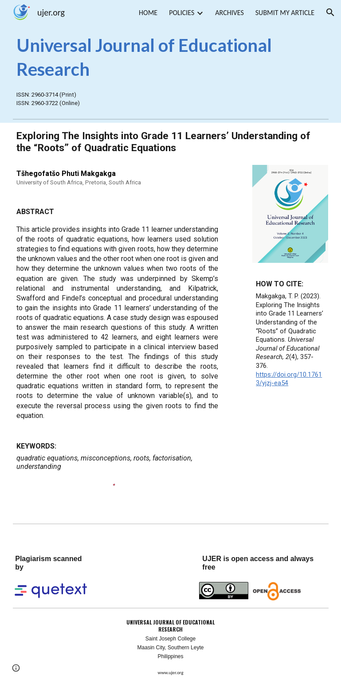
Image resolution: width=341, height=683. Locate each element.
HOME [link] (148, 12)
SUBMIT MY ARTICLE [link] (284, 12)
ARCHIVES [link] (229, 12)
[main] (171, 57)
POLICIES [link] (181, 12)
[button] (330, 12)
